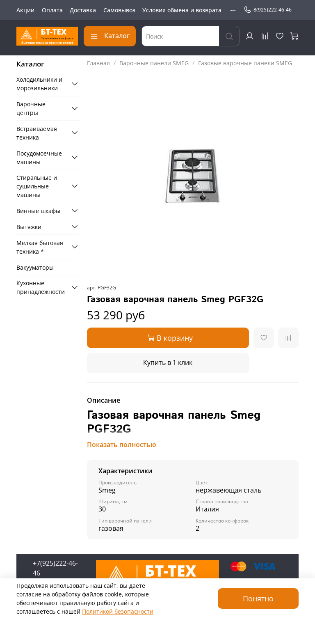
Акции (25, 10)
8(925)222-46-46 (268, 10)
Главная (98, 63)
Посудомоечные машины (39, 157)
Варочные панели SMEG (154, 63)
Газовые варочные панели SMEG (245, 63)
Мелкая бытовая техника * (39, 247)
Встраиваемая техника (36, 133)
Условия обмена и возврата (181, 10)
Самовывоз (119, 10)
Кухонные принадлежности (40, 287)
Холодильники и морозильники (39, 84)
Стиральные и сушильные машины (36, 186)
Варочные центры (31, 108)
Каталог (110, 35)
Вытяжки (28, 227)
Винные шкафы (38, 211)
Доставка (83, 10)
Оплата (52, 10)
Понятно (258, 598)
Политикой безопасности (117, 611)
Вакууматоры (35, 267)
